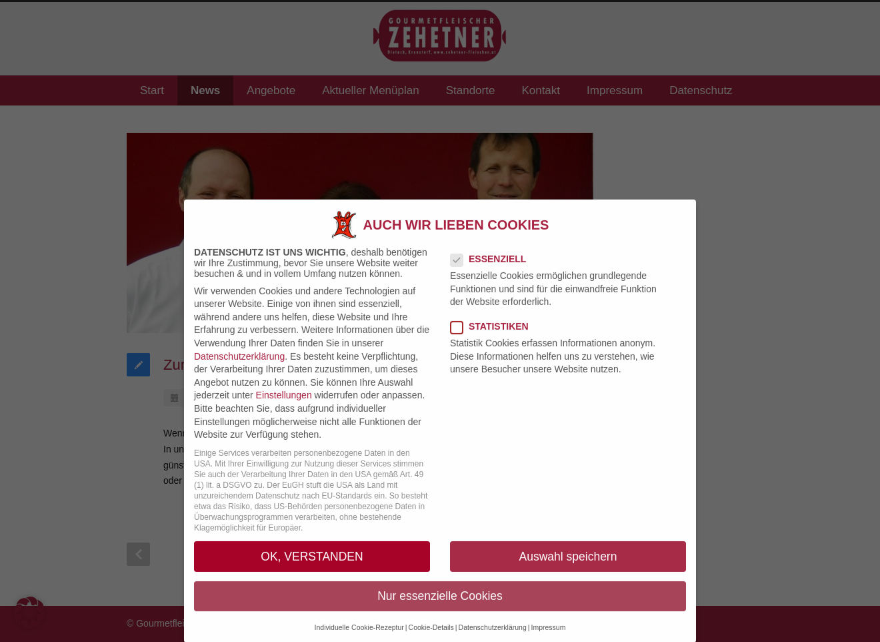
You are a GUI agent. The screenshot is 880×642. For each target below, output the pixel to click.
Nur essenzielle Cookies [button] (440, 608)
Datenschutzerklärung (239, 368)
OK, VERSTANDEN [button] (312, 568)
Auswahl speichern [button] (568, 568)
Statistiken (495, 339)
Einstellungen (284, 407)
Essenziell (493, 271)
